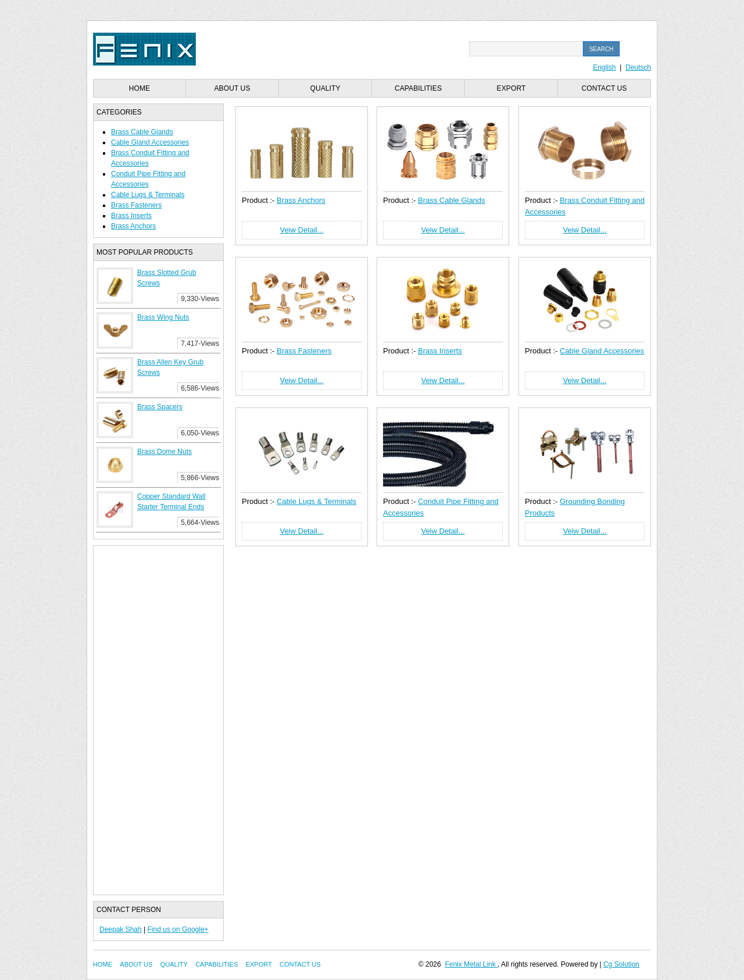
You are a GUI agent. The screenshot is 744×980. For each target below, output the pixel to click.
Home (139, 88)
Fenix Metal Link (471, 964)
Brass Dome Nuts (164, 452)
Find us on (165, 929)
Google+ (195, 929)
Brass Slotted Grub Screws (166, 278)
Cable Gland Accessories (150, 142)
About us (232, 88)
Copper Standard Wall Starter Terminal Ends (171, 501)
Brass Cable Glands (142, 132)
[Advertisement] (158, 720)
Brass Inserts (131, 216)
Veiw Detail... (301, 230)
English (604, 67)
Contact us (604, 88)
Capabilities (418, 88)
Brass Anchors (133, 226)
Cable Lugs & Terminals (148, 195)
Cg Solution (621, 964)
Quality (325, 88)
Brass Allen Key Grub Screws (170, 367)
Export (511, 88)
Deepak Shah (120, 929)
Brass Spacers (160, 407)
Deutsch (638, 67)
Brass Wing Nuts (163, 317)
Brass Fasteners (136, 205)
